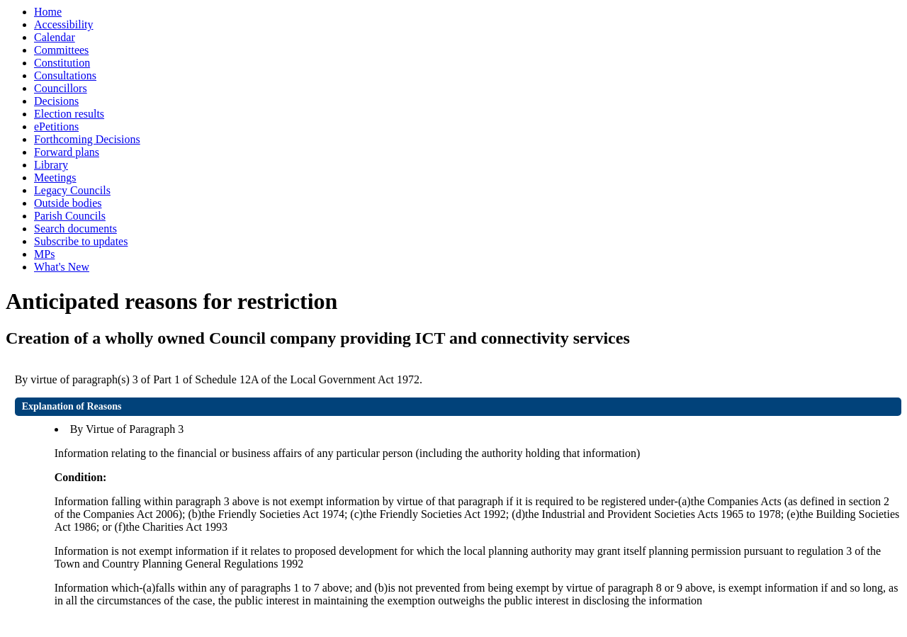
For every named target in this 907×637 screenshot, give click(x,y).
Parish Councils (70, 216)
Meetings (55, 177)
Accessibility (64, 24)
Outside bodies (68, 203)
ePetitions (56, 126)
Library (51, 165)
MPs (44, 254)
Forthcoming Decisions (87, 139)
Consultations (65, 75)
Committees (61, 50)
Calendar (54, 37)
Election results (69, 114)
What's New (61, 267)
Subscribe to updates (81, 241)
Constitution (62, 63)
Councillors (60, 88)
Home (48, 12)
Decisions (56, 101)
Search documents (75, 228)
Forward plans (66, 152)
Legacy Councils (72, 190)
